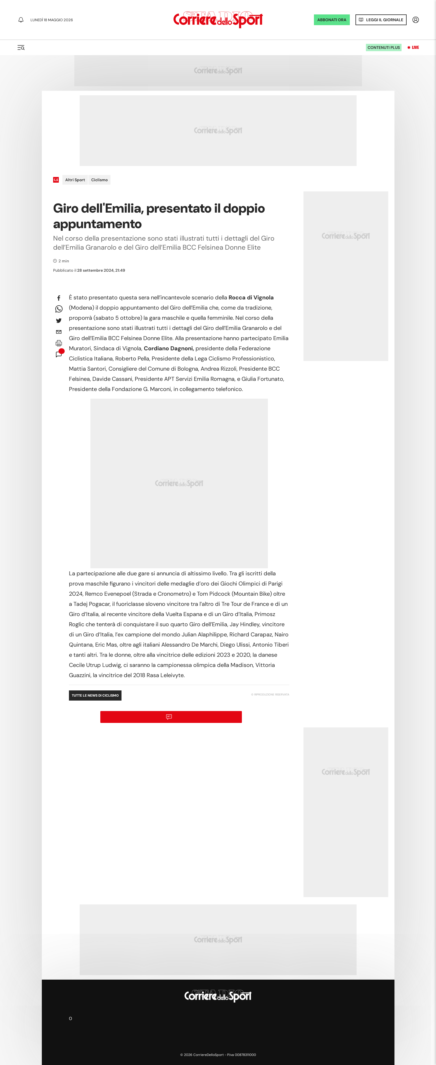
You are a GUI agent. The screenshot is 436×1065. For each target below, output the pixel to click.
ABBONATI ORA (331, 20)
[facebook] (58, 298)
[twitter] (58, 320)
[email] (58, 332)
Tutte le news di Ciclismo (95, 695)
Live (415, 47)
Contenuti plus (384, 47)
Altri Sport (75, 179)
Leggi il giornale (384, 20)
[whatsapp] (58, 309)
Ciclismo (99, 179)
